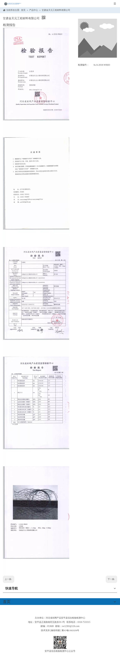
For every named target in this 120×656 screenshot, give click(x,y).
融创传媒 (55, 630)
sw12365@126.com (70, 626)
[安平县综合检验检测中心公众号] (60, 642)
